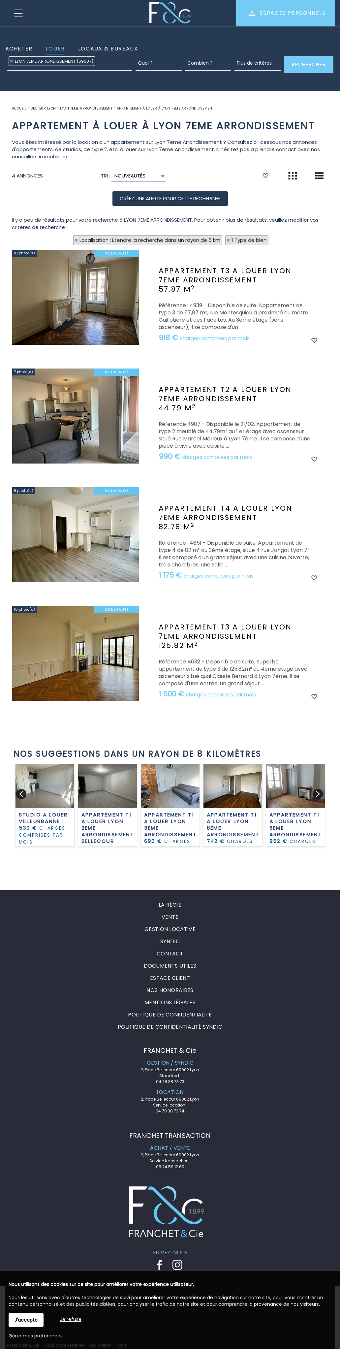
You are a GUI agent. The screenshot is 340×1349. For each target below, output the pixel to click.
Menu (18, 13)
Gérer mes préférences (36, 1336)
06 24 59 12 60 (170, 1167)
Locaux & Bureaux (108, 48)
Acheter (19, 48)
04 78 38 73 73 (170, 1081)
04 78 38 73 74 (170, 1111)
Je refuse (70, 1319)
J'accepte (26, 1320)
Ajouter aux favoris (314, 398)
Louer (55, 48)
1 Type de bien (249, 240)
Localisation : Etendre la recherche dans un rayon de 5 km (149, 240)
